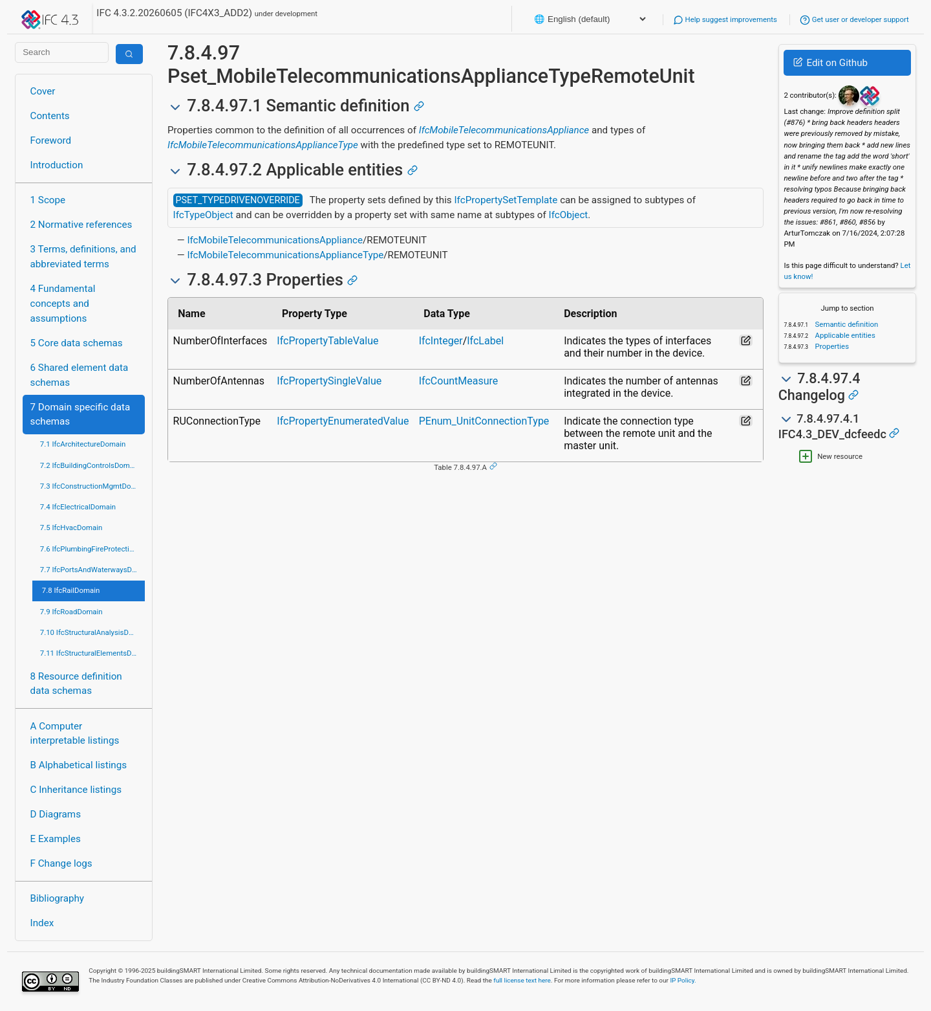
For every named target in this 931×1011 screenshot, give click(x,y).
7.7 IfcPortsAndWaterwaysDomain (92, 569)
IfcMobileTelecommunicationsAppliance (504, 130)
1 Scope (48, 200)
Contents (50, 116)
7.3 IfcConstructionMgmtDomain (92, 486)
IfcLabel (485, 341)
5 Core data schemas (76, 343)
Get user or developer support (854, 19)
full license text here (522, 980)
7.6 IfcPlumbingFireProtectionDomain (92, 548)
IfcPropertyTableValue (327, 341)
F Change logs (61, 863)
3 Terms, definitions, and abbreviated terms (83, 256)
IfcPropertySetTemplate (505, 200)
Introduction (56, 165)
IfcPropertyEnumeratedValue (343, 421)
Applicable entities (844, 335)
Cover (43, 91)
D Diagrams (55, 814)
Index (42, 923)
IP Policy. (683, 980)
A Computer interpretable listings (75, 733)
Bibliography (57, 898)
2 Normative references (81, 224)
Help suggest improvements (725, 19)
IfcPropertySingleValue (329, 381)
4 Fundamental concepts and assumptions (63, 303)
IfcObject (568, 215)
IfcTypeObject (203, 215)
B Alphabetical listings (78, 765)
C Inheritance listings (76, 789)
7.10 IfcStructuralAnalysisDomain (92, 632)
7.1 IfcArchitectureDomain (82, 444)
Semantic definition (846, 324)
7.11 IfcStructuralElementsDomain (92, 653)
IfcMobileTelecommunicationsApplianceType (262, 145)
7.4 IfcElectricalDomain (78, 506)
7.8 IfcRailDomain (71, 590)
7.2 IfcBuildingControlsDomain (90, 465)
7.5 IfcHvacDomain (71, 527)
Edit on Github (830, 63)
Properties (831, 346)
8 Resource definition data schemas (76, 684)
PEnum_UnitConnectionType (484, 421)
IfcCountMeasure (458, 381)
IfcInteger (441, 341)
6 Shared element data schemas (79, 375)
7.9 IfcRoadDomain (71, 611)
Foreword (51, 140)
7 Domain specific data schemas (80, 414)
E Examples (55, 839)
